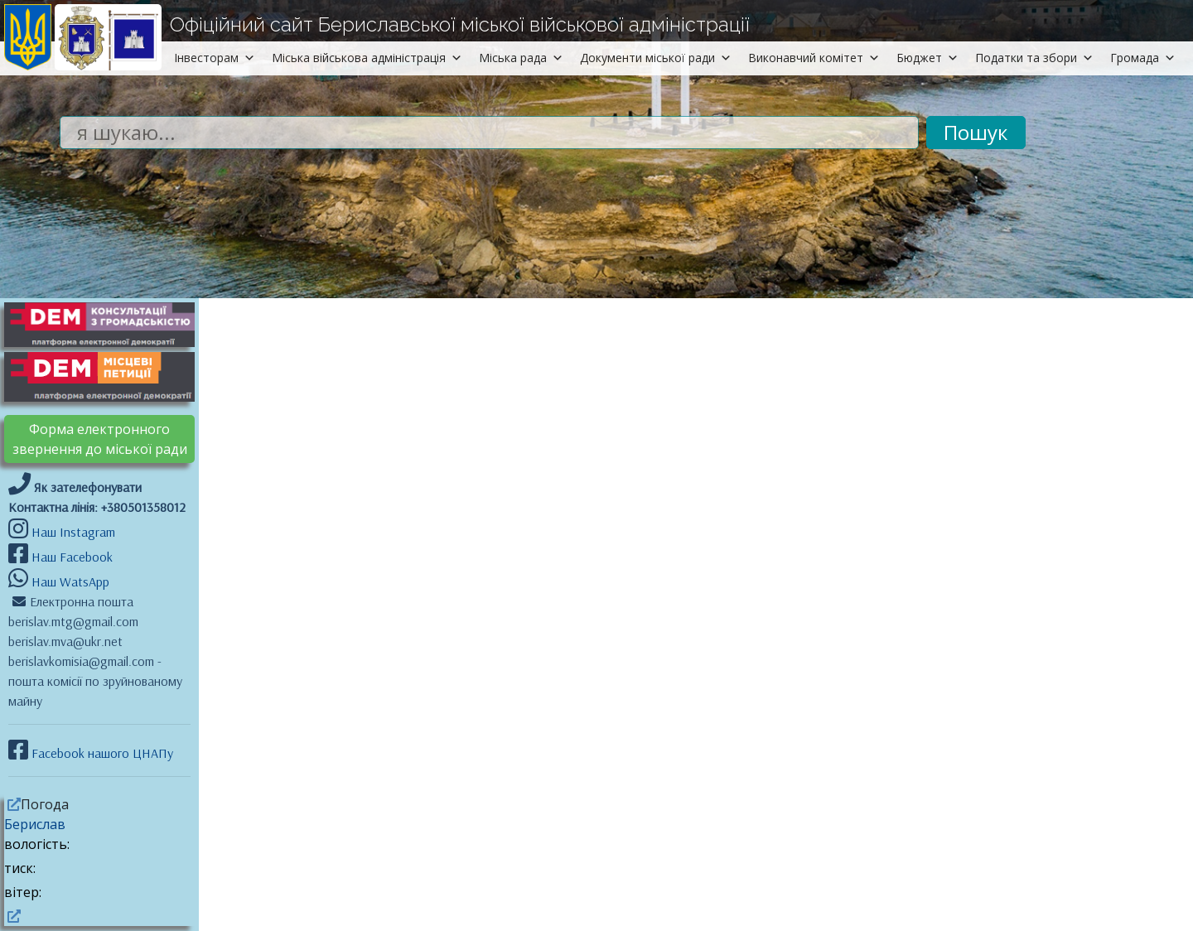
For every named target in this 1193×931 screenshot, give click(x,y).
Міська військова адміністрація (367, 57)
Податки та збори (1034, 57)
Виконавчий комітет (814, 57)
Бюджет (927, 57)
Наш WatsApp (68, 581)
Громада (1143, 57)
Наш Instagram (73, 531)
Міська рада (521, 57)
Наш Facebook (70, 556)
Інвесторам (214, 57)
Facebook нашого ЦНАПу (100, 753)
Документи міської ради (656, 57)
